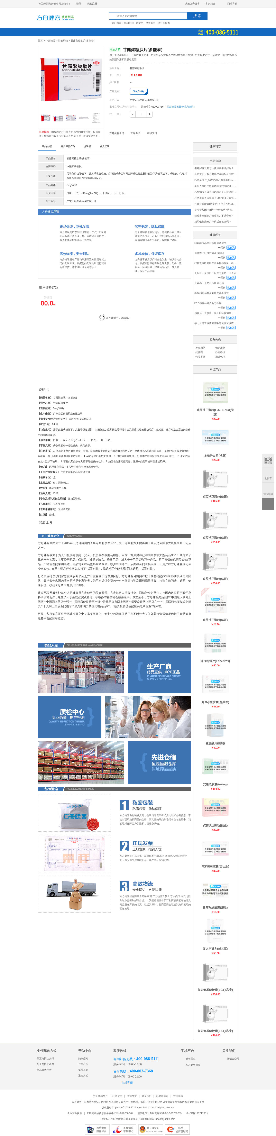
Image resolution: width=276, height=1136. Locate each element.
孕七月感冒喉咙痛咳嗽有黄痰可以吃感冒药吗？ (220, 323)
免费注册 (92, 3)
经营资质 (117, 1096)
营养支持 (200, 356)
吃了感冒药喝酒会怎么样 (207, 303)
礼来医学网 (162, 1096)
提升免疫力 (164, 23)
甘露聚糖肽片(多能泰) (82, 40)
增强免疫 (220, 356)
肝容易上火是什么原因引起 (209, 283)
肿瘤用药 (63, 40)
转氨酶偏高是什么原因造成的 (210, 243)
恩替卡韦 (150, 23)
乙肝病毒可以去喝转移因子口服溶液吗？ (215, 192)
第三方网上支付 (45, 1058)
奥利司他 (129, 23)
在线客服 (127, 1082)
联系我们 (146, 1096)
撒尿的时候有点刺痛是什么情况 (211, 293)
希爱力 (139, 23)
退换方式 (83, 1075)
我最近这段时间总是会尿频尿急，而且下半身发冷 (221, 263)
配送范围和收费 (45, 1064)
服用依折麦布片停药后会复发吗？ (212, 221)
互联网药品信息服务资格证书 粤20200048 (110, 1113)
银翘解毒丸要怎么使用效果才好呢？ (214, 168)
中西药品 (50, 40)
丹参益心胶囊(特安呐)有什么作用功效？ (215, 203)
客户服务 (210, 3)
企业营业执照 (74, 1113)
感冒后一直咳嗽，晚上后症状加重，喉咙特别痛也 (221, 313)
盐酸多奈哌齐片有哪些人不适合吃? (213, 215)
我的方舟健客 (192, 3)
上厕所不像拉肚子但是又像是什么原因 (215, 273)
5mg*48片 (138, 91)
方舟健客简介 (100, 1096)
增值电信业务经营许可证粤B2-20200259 (159, 1113)
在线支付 (152, 133)
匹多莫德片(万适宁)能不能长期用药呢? (215, 180)
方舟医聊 (178, 1096)
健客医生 (188, 1059)
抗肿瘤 (199, 352)
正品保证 (135, 133)
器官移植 (220, 352)
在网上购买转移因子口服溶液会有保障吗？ (215, 197)
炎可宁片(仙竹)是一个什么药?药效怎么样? (215, 209)
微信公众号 (230, 1059)
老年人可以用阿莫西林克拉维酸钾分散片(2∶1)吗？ (215, 186)
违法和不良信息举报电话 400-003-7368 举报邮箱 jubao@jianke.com (138, 1119)
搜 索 (197, 16)
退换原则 (83, 1070)
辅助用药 (220, 347)
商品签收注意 (44, 1070)
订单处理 (83, 1064)
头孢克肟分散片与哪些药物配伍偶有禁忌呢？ (215, 174)
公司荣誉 (132, 1096)
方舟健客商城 (190, 1065)
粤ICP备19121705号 (197, 1113)
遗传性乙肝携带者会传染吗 (209, 253)
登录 (78, 3)
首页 (40, 40)
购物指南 (83, 1058)
